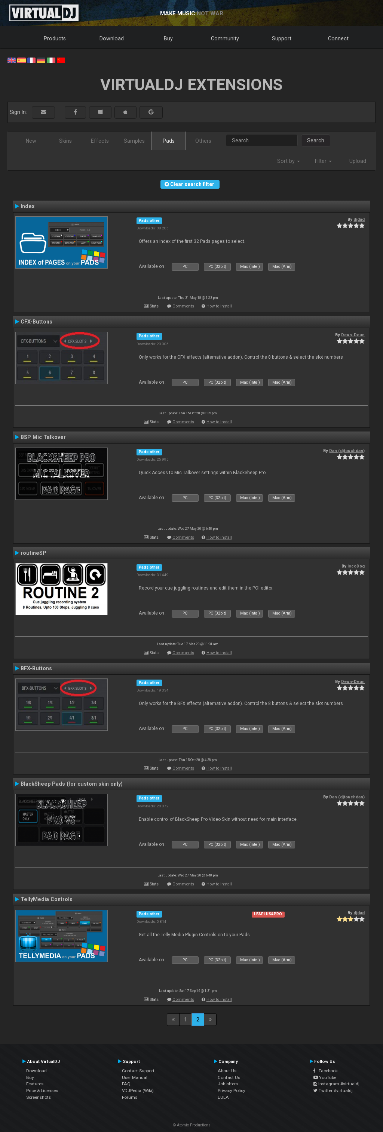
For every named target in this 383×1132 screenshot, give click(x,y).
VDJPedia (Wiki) (138, 1090)
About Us (227, 1070)
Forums (129, 1097)
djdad (359, 219)
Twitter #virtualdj (333, 1090)
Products (55, 38)
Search (315, 140)
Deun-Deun (353, 334)
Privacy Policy (231, 1090)
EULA (223, 1097)
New (31, 141)
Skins (65, 141)
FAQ (126, 1083)
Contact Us (229, 1077)
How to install (219, 306)
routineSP (33, 553)
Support (281, 38)
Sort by (288, 161)
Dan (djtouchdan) (347, 450)
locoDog (356, 566)
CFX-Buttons (36, 322)
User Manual (134, 1077)
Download (111, 38)
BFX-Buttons (36, 668)
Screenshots (38, 1097)
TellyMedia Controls (47, 899)
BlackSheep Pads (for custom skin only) (72, 784)
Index (27, 206)
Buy (168, 38)
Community (225, 38)
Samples (134, 141)
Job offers (228, 1083)
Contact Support (138, 1070)
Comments (183, 306)
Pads (169, 141)
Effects (100, 141)
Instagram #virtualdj (336, 1083)
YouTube (324, 1077)
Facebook (325, 1070)
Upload (357, 161)
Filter (323, 161)
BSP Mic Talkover (43, 437)
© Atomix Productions (192, 1125)
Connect (338, 38)
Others (203, 141)
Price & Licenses (42, 1090)
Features (34, 1083)
